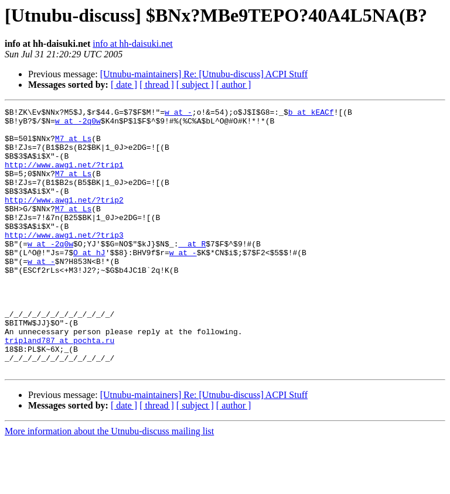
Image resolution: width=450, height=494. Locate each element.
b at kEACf (311, 113)
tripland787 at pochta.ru (59, 387)
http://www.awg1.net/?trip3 (64, 261)
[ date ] (124, 85)
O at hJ (89, 282)
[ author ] (233, 85)
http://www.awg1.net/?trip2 (64, 219)
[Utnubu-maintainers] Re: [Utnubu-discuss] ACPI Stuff (204, 74)
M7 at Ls (73, 145)
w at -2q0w (78, 124)
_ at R (192, 271)
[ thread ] (156, 85)
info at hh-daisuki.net (132, 44)
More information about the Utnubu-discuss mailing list (109, 484)
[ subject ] (195, 85)
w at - (178, 113)
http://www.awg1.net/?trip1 (64, 176)
